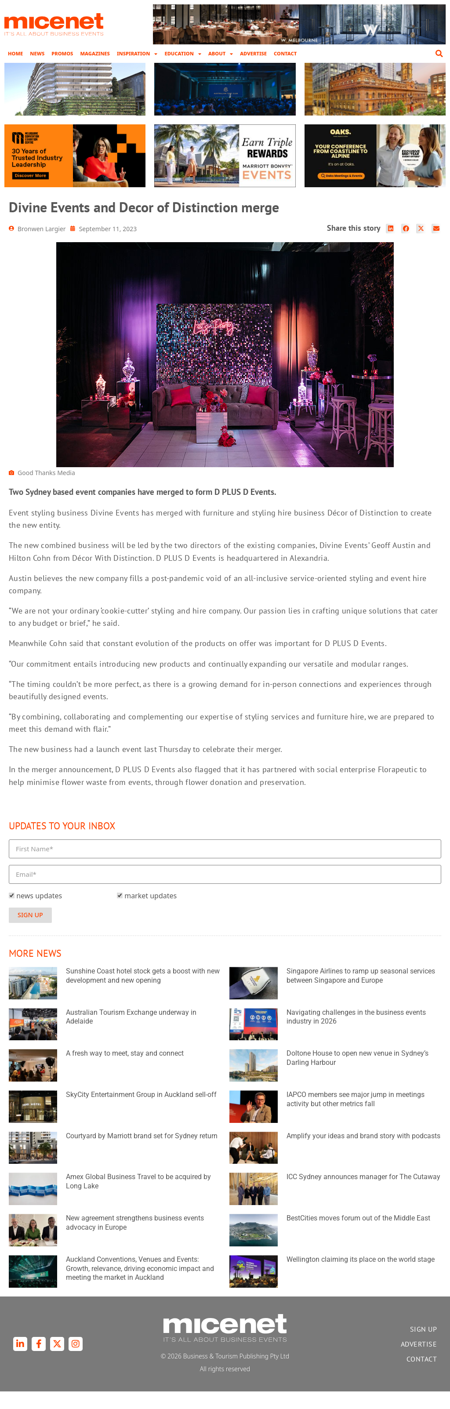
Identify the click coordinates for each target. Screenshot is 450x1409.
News (37, 53)
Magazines (94, 53)
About (220, 53)
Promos (62, 53)
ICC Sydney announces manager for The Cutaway (363, 1195)
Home (15, 53)
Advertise (253, 53)
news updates (39, 914)
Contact (285, 53)
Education (182, 53)
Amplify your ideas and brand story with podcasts (363, 1153)
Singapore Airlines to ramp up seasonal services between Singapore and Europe (361, 993)
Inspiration (137, 53)
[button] (439, 53)
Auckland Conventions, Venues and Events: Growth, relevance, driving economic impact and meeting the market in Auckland (140, 1286)
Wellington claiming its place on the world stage (361, 1277)
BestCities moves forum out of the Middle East (358, 1236)
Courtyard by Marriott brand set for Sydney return (142, 1153)
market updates (150, 914)
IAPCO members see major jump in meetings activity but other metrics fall (356, 1117)
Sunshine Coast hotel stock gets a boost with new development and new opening (143, 993)
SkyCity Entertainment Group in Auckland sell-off (141, 1112)
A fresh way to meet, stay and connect (125, 1071)
